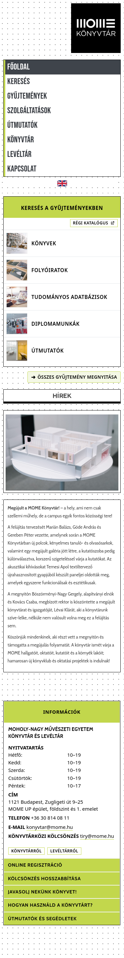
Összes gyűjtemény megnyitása (74, 377)
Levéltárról (64, 851)
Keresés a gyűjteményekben (62, 208)
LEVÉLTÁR (19, 154)
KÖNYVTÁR (20, 140)
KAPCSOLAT (21, 169)
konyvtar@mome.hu (49, 827)
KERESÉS (18, 81)
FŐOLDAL (18, 67)
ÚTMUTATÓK (22, 125)
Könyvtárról (26, 851)
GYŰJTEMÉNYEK (27, 96)
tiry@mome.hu (97, 836)
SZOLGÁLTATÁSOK (29, 111)
